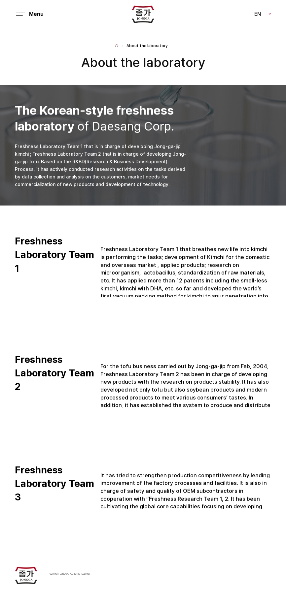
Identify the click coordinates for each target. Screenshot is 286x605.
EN (257, 14)
